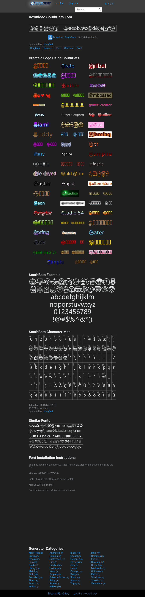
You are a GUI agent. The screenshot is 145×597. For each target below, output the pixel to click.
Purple (55, 574)
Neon (54, 571)
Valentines (98, 583)
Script (75, 577)
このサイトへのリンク (85, 593)
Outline (97, 571)
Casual (75, 556)
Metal (33, 571)
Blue (95, 552)
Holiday (55, 568)
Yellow (55, 586)
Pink (33, 574)
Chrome (97, 556)
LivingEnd (48, 44)
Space (75, 580)
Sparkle (96, 580)
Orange (76, 571)
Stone (54, 583)
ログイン (109, 4)
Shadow (97, 577)
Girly (53, 562)
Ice (73, 568)
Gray (74, 565)
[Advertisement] (14, 60)
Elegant (76, 559)
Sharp (33, 580)
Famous (48, 48)
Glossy (76, 562)
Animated (56, 552)
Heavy (34, 568)
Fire (94, 559)
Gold (33, 565)
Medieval (98, 568)
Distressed (57, 559)
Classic (34, 559)
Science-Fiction (59, 577)
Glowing (97, 562)
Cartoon (68, 48)
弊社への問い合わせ (58, 593)
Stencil (34, 583)
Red (74, 574)
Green (96, 565)
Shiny (54, 580)
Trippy (75, 583)
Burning (55, 556)
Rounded (36, 577)
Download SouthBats (62, 37)
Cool (79, 48)
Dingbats (35, 48)
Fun (58, 48)
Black (75, 552)
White (33, 586)
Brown (34, 556)
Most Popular (36, 552)
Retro (95, 574)
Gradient (56, 565)
